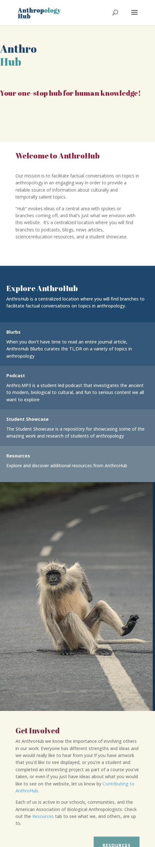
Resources (43, 816)
